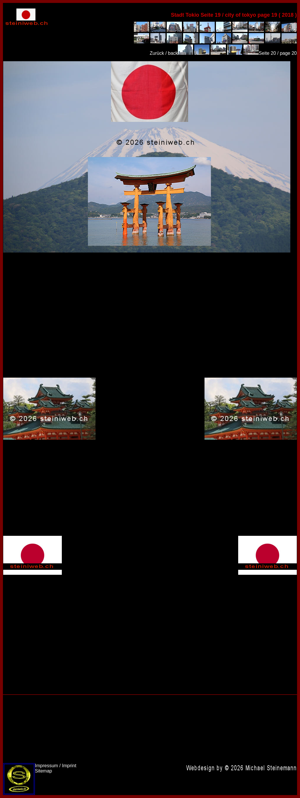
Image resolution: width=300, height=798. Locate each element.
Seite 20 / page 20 (278, 53)
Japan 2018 (146, 157)
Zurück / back (164, 53)
